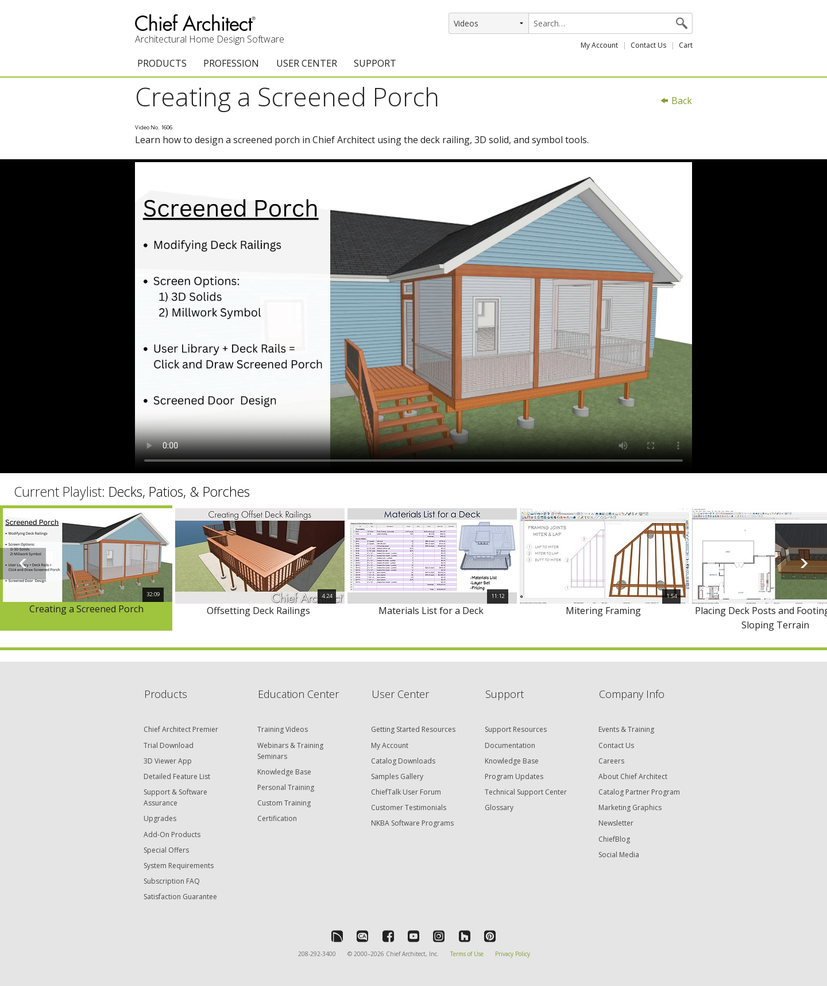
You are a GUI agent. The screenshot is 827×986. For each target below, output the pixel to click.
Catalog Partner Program (639, 792)
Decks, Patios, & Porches (179, 491)
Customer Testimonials (408, 807)
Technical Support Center (526, 792)
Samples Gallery (397, 776)
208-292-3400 (317, 954)
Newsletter (615, 823)
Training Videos (282, 729)
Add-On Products (172, 834)
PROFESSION (231, 63)
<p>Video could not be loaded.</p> (413, 316)
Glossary (499, 807)
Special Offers (166, 850)
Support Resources (516, 729)
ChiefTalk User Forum (406, 792)
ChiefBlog (614, 839)
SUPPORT (375, 63)
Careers (611, 761)
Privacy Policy (512, 954)
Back (676, 100)
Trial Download (169, 745)
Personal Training (285, 787)
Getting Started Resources (413, 729)
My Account (599, 45)
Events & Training (626, 729)
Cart (686, 45)
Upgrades (160, 818)
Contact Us (648, 45)
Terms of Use (467, 954)
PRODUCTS (162, 63)
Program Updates (514, 776)
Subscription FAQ (172, 881)
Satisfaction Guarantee (180, 896)
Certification (277, 818)
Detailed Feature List (177, 776)
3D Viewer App (168, 761)
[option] (86, 568)
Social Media (618, 855)
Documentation (510, 745)
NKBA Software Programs (412, 823)
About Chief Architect (632, 776)
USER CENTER (306, 63)
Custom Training (284, 803)
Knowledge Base (284, 772)
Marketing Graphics (630, 807)
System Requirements (179, 865)
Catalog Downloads (403, 761)
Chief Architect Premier (181, 729)
